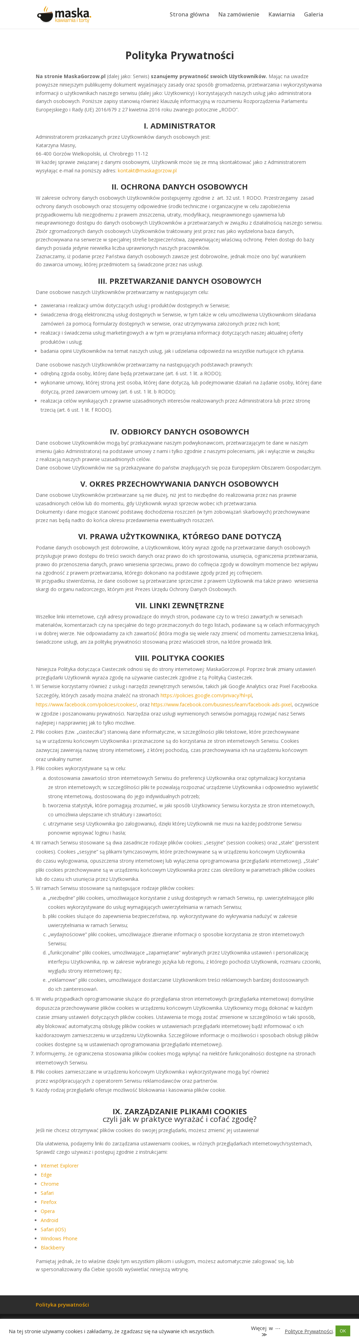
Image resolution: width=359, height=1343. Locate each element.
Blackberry (53, 1247)
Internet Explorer (60, 1165)
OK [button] (343, 1331)
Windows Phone (59, 1238)
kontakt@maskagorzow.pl (147, 170)
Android (49, 1220)
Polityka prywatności (62, 1304)
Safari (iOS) (53, 1229)
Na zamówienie (238, 15)
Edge (46, 1174)
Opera (48, 1211)
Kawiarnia (282, 15)
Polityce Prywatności (309, 1331)
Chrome (50, 1183)
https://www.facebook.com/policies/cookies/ (86, 704)
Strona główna (189, 15)
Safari (47, 1193)
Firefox (48, 1202)
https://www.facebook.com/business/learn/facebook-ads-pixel (221, 704)
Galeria (313, 15)
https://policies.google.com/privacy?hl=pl (206, 695)
